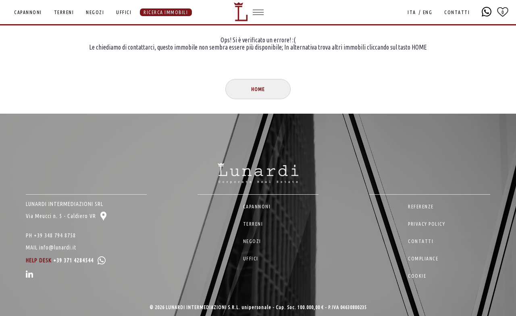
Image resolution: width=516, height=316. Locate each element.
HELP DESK (66, 260)
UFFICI (123, 12)
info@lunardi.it (57, 247)
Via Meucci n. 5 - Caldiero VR (66, 216)
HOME (258, 89)
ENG (428, 12)
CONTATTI (457, 12)
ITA (412, 12)
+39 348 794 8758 (55, 235)
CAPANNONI (28, 12)
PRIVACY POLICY (426, 224)
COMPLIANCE (423, 258)
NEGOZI (95, 12)
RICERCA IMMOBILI (166, 12)
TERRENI (64, 12)
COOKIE (417, 276)
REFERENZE (421, 206)
